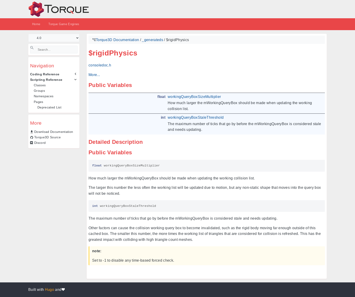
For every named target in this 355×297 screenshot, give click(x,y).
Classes (40, 85)
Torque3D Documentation (117, 40)
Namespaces (43, 96)
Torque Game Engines (63, 24)
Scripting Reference (46, 79)
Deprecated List (49, 107)
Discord (40, 143)
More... (94, 75)
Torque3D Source (47, 137)
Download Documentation (53, 132)
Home (36, 24)
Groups (39, 90)
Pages (38, 102)
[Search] (54, 49)
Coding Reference (44, 74)
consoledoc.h (100, 65)
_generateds (152, 40)
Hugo (49, 290)
